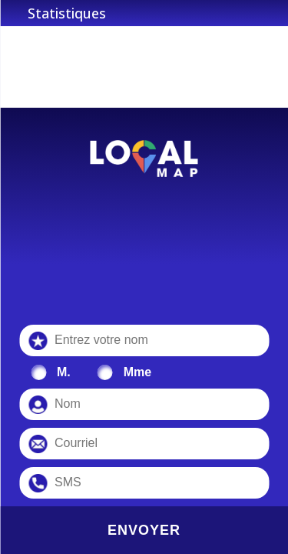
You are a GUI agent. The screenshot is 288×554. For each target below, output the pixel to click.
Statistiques (67, 13)
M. (64, 372)
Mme (137, 372)
